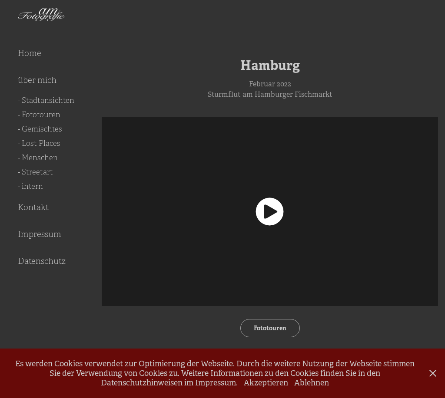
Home (29, 53)
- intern (30, 186)
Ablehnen (311, 383)
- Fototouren (39, 114)
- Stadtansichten (46, 100)
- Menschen (38, 157)
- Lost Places (39, 143)
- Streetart (35, 172)
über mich (37, 80)
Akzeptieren (266, 383)
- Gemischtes (40, 129)
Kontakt (33, 207)
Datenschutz (42, 261)
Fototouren (270, 328)
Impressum (39, 234)
